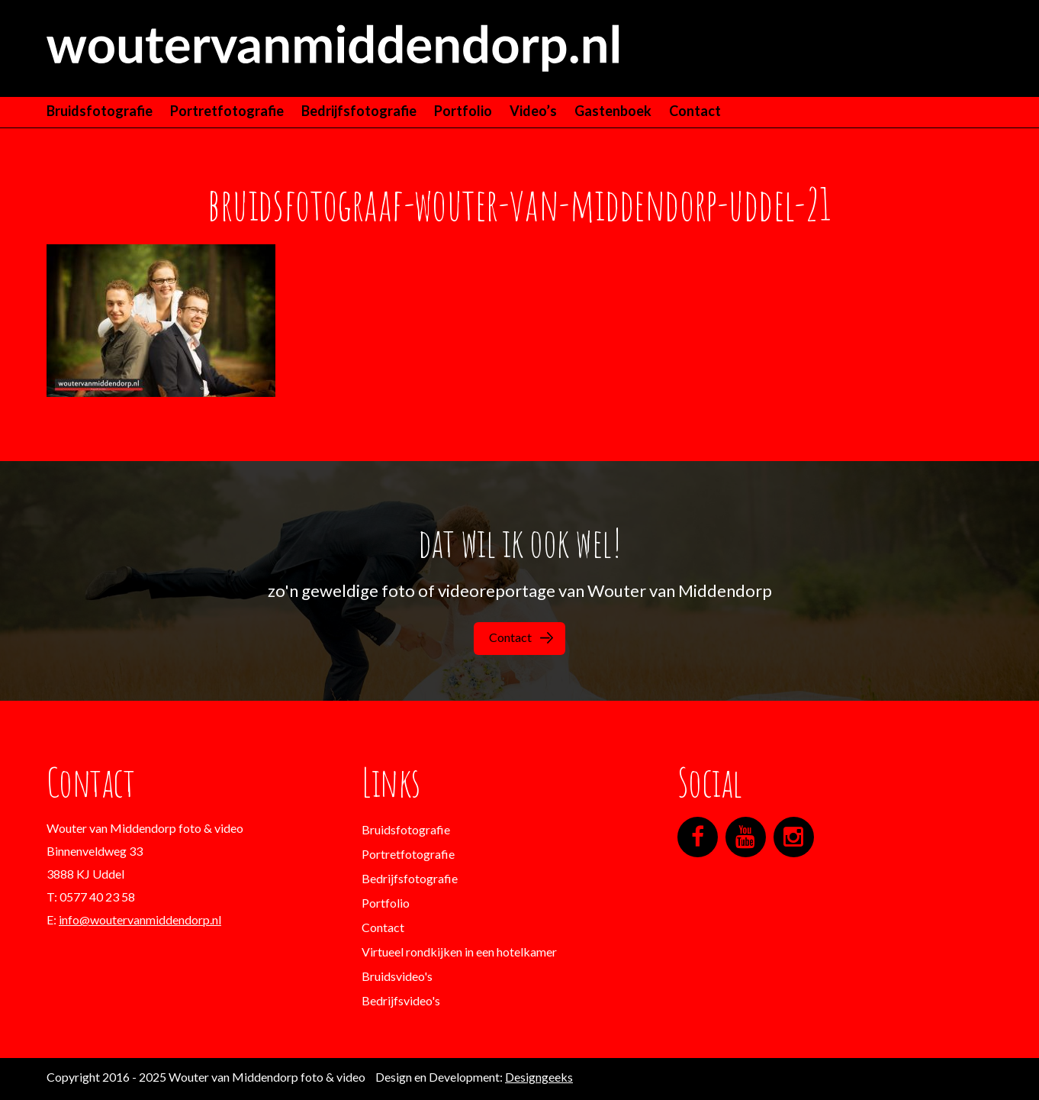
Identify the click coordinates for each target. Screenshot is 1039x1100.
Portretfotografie (227, 110)
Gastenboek (612, 110)
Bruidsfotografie (100, 110)
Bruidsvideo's (397, 976)
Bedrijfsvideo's (401, 1000)
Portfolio (463, 110)
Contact (695, 110)
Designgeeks (539, 1076)
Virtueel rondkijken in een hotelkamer (459, 951)
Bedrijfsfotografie (359, 110)
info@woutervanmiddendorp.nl (140, 919)
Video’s (533, 110)
